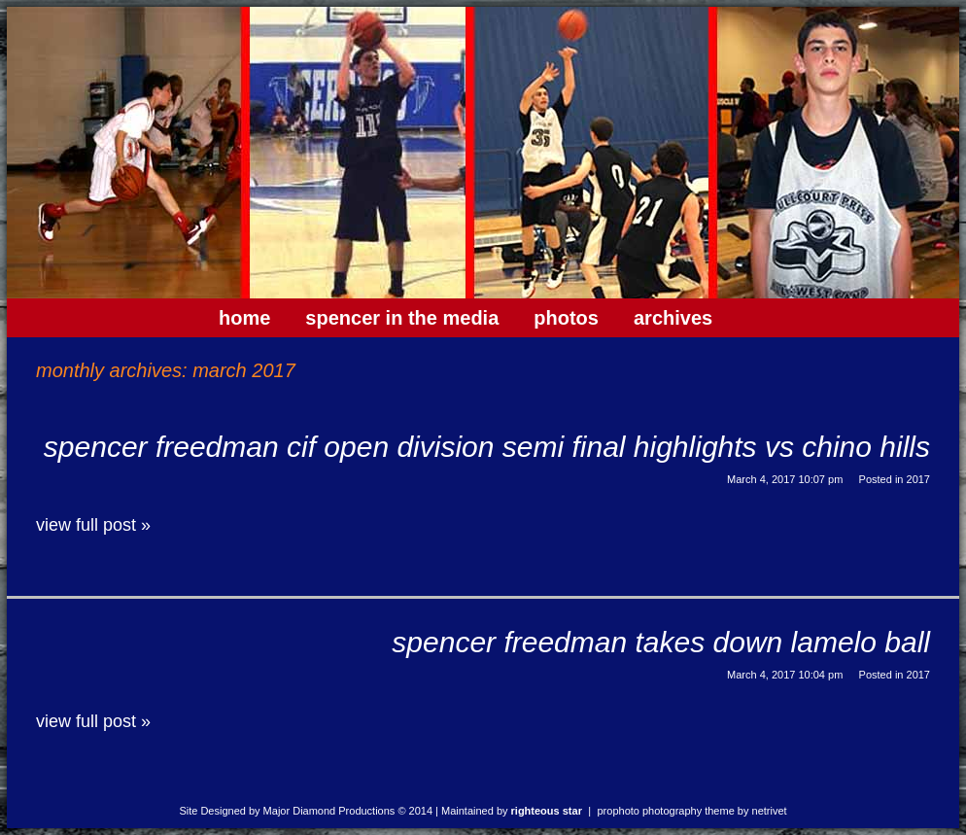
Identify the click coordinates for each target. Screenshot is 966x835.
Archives (673, 318)
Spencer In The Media (402, 318)
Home (244, 318)
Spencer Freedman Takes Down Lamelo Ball (661, 642)
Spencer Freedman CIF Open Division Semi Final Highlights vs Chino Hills (487, 447)
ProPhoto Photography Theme (666, 811)
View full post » (93, 525)
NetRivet (769, 811)
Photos (566, 318)
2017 (918, 479)
